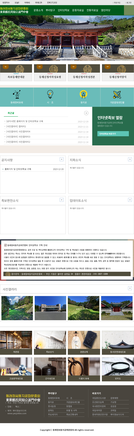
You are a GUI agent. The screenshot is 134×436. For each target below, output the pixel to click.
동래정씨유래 (17, 107)
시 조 (50, 107)
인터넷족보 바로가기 (107, 144)
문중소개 (38, 10)
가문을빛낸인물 (117, 107)
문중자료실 (78, 10)
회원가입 (116, 2)
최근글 (11, 115)
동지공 (84, 107)
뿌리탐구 (50, 10)
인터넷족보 (63, 10)
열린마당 (105, 10)
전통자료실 (92, 10)
